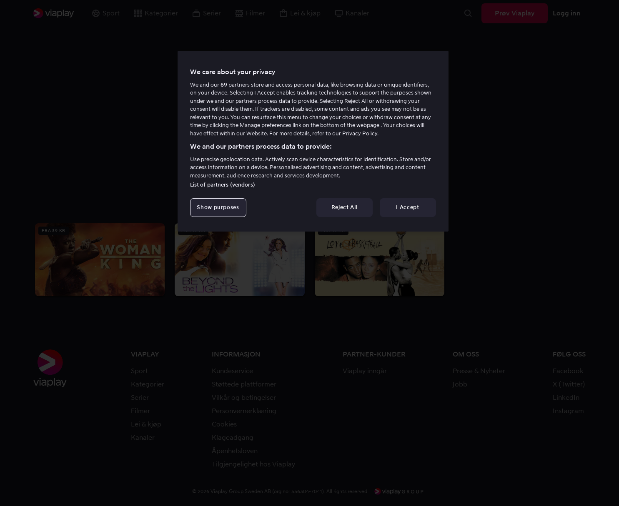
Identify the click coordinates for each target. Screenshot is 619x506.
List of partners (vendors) (222, 185)
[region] (313, 141)
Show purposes (218, 207)
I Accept (407, 207)
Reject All (344, 207)
